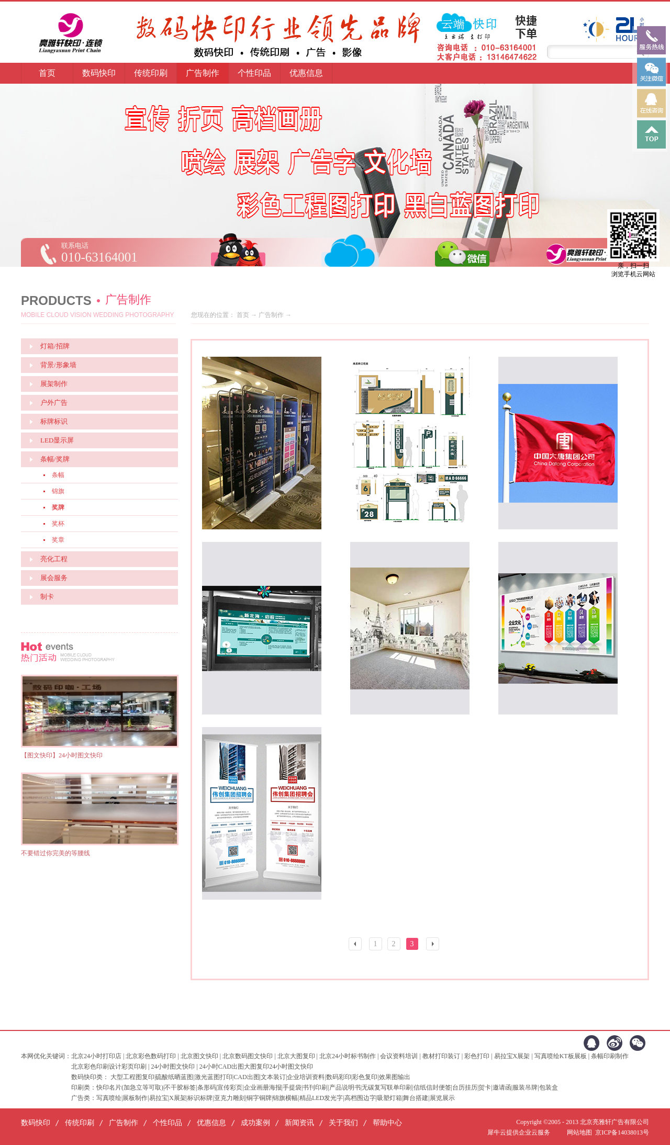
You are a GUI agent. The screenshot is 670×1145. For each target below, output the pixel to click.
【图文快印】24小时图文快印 (62, 755)
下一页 (434, 945)
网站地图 (578, 1132)
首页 (47, 73)
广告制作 (271, 315)
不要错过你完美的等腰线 (55, 853)
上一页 (356, 945)
